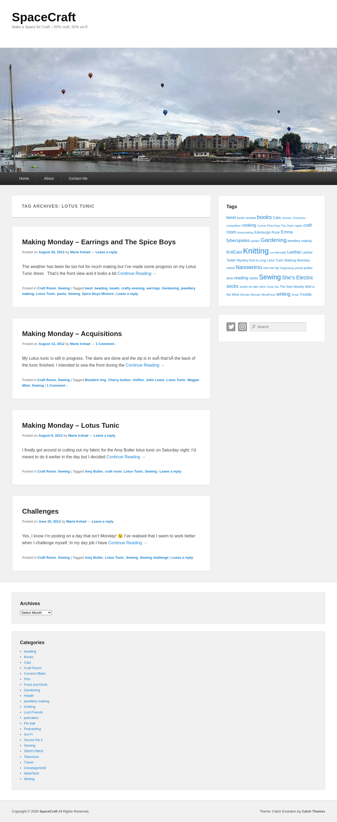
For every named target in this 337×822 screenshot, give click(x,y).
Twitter (230, 326)
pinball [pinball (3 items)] (299, 268)
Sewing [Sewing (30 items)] (270, 277)
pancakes (31, 718)
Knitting (29, 707)
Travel (28, 762)
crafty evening (133, 288)
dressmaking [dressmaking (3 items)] (245, 232)
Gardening (170, 288)
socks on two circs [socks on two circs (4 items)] (253, 287)
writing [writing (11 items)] (283, 294)
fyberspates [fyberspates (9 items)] (238, 240)
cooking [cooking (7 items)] (249, 225)
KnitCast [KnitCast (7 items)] (234, 252)
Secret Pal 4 (33, 740)
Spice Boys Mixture (97, 294)
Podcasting (32, 729)
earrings (153, 288)
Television (31, 757)
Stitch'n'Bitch (33, 751)
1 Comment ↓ (106, 344)
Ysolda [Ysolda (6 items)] (305, 294)
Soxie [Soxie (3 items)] (270, 286)
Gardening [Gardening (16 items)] (273, 240)
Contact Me (78, 178)
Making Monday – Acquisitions (72, 334)
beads (115, 288)
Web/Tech (31, 773)
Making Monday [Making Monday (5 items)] (297, 260)
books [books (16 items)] (264, 217)
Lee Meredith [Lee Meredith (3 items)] (278, 252)
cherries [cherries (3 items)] (287, 218)
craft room (113, 471)
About (49, 178)
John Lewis (155, 380)
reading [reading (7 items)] (241, 278)
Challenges (40, 511)
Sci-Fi (28, 734)
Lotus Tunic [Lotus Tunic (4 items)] (275, 260)
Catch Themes (313, 811)
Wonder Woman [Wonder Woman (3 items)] (250, 294)
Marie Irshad (80, 252)
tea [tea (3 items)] (277, 286)
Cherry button (119, 380)
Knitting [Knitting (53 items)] (256, 250)
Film (27, 679)
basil (89, 288)
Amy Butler (94, 471)
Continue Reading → (137, 273)
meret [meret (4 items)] (230, 268)
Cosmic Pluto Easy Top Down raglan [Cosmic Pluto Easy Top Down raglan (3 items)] (279, 225)
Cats (27, 662)
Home (24, 178)
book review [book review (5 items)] (246, 218)
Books (28, 657)
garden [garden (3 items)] (255, 240)
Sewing (64, 288)
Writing (29, 779)
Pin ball (29, 723)
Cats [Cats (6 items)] (277, 218)
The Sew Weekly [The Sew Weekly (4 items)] (292, 287)
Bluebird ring (95, 380)
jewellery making (36, 701)
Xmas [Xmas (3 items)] (295, 294)
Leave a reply (106, 252)
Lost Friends (33, 712)
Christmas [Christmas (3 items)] (299, 218)
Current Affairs (35, 673)
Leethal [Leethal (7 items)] (294, 252)
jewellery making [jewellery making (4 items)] (300, 241)
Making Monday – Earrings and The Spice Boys (99, 242)
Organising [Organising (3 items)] (287, 268)
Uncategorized (35, 768)
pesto (61, 294)
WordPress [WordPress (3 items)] (268, 294)
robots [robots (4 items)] (253, 278)
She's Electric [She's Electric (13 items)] (297, 277)
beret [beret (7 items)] (231, 217)
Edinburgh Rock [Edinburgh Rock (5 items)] (267, 232)
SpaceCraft (44, 17)
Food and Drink (35, 685)
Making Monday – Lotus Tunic (70, 425)
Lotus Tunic (45, 294)
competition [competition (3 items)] (233, 225)
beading (101, 288)
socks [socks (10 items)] (232, 286)
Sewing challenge (154, 558)
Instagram (242, 326)
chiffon (138, 380)
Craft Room (46, 288)
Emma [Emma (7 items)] (287, 232)
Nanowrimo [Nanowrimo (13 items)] (249, 267)
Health (29, 696)
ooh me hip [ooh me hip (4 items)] (271, 268)
